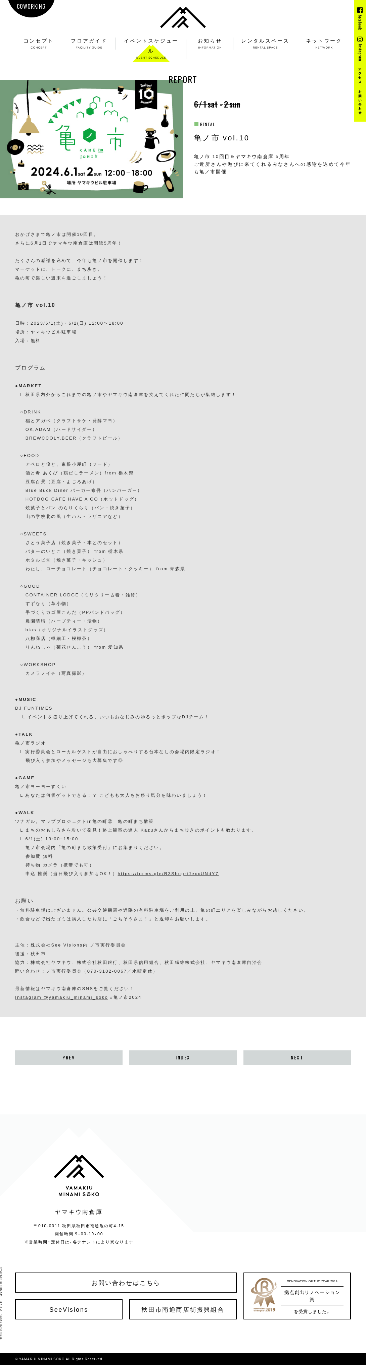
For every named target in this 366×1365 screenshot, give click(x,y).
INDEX (183, 1057)
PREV (68, 1057)
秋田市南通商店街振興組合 (182, 1309)
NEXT (297, 1057)
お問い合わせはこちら (126, 1282)
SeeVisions (68, 1309)
